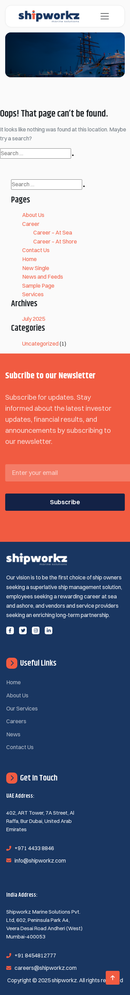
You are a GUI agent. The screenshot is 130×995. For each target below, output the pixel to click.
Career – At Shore (55, 241)
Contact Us (36, 250)
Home (29, 259)
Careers (16, 721)
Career (31, 223)
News (13, 734)
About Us (33, 214)
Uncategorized (40, 343)
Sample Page (38, 285)
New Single (35, 268)
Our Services (22, 708)
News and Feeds (42, 276)
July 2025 (33, 318)
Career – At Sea (52, 232)
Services (33, 294)
